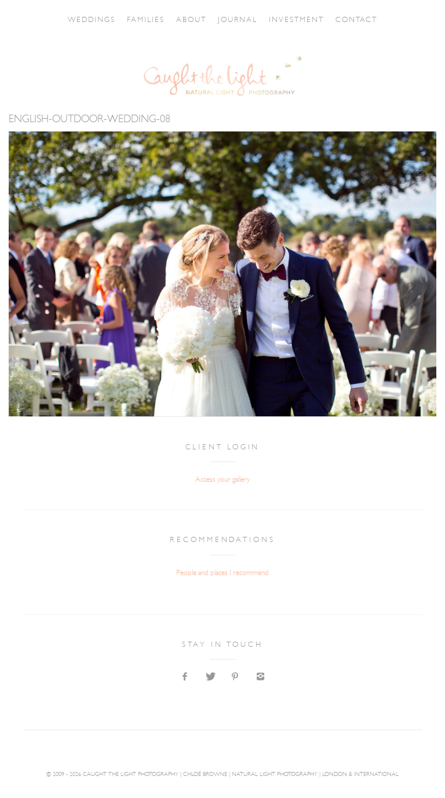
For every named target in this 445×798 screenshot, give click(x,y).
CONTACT (398, 20)
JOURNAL (259, 20)
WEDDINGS (50, 20)
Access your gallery (222, 480)
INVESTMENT (328, 20)
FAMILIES (121, 20)
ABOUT (184, 20)
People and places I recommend (222, 573)
